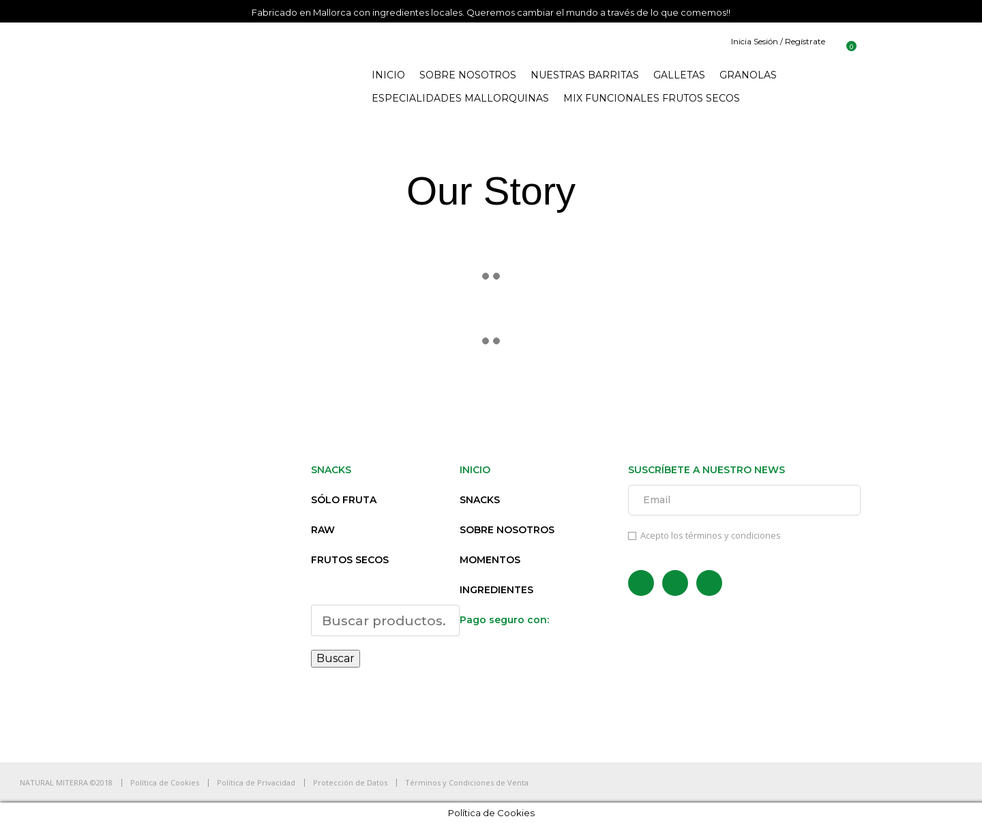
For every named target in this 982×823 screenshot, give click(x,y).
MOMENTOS (490, 560)
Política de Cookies (164, 782)
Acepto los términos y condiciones (704, 535)
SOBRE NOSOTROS (467, 75)
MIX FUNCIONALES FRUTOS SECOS (651, 98)
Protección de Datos (350, 782)
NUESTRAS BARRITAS (585, 75)
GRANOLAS (748, 75)
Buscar (335, 658)
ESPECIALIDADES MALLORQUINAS (460, 98)
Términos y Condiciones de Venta (467, 782)
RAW (323, 530)
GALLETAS (679, 75)
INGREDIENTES (496, 590)
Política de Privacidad (256, 782)
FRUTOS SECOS (350, 560)
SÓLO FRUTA (343, 500)
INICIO (388, 75)
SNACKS (480, 500)
